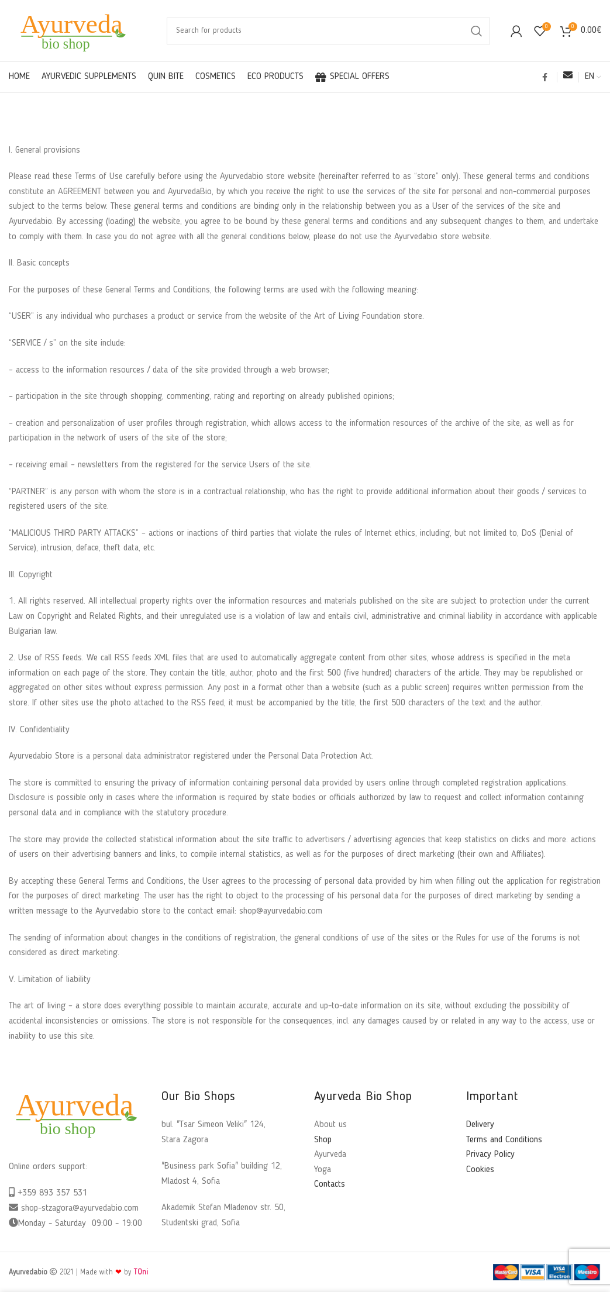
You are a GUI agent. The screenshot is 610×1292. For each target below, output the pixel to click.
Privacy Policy (490, 1154)
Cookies (480, 1169)
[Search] (328, 31)
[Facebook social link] (545, 77)
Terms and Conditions (504, 1140)
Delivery (480, 1124)
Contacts (329, 1184)
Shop (323, 1140)
